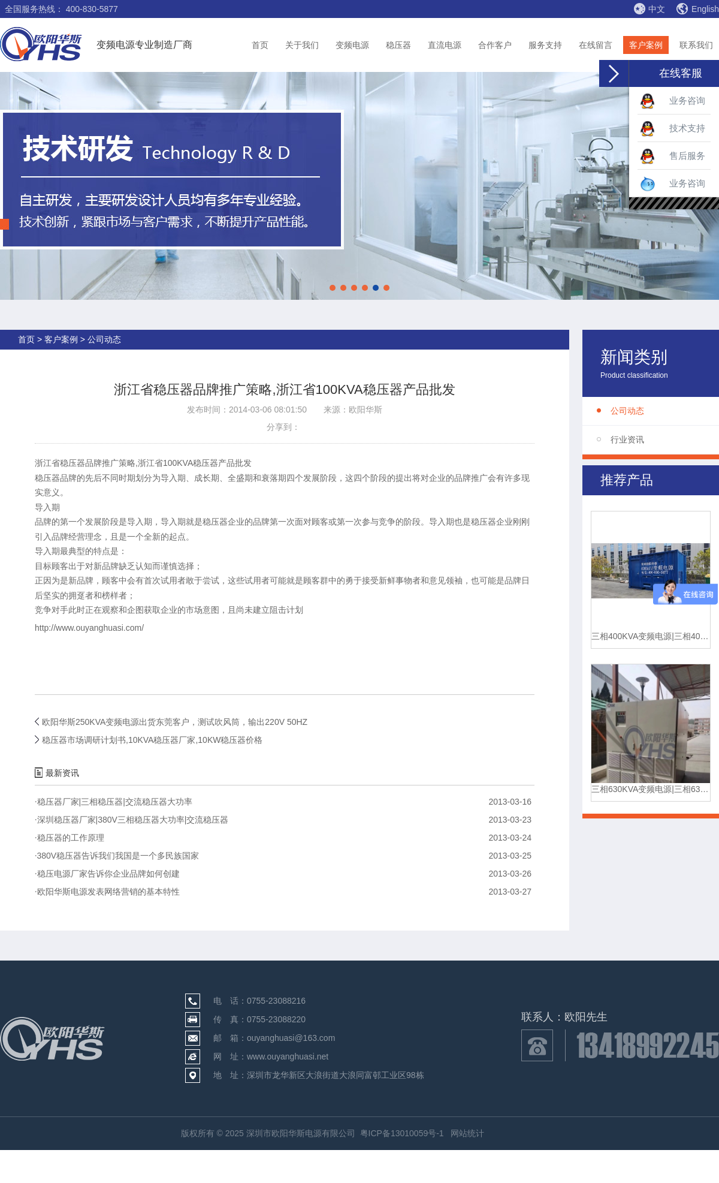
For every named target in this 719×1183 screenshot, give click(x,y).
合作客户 (495, 45)
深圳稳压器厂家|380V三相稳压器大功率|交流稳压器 (131, 819)
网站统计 (467, 1133)
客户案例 (646, 45)
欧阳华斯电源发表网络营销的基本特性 (107, 891)
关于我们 (302, 45)
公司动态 (627, 411)
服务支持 (545, 45)
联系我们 (696, 45)
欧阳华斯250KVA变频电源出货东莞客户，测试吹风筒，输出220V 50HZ (174, 722)
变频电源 (352, 45)
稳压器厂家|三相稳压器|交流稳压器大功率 (113, 801)
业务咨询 (672, 101)
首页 (260, 45)
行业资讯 (627, 439)
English (697, 9)
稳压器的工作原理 (69, 837)
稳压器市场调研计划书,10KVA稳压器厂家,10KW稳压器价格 (152, 740)
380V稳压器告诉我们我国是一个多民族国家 (117, 855)
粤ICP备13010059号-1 (402, 1133)
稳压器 (398, 45)
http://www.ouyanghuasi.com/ (89, 628)
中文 (649, 8)
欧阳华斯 (365, 409)
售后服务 (672, 156)
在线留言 (595, 45)
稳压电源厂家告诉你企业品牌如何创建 (107, 873)
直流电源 (444, 45)
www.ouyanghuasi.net (287, 1056)
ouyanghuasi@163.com (291, 1038)
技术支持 (672, 129)
